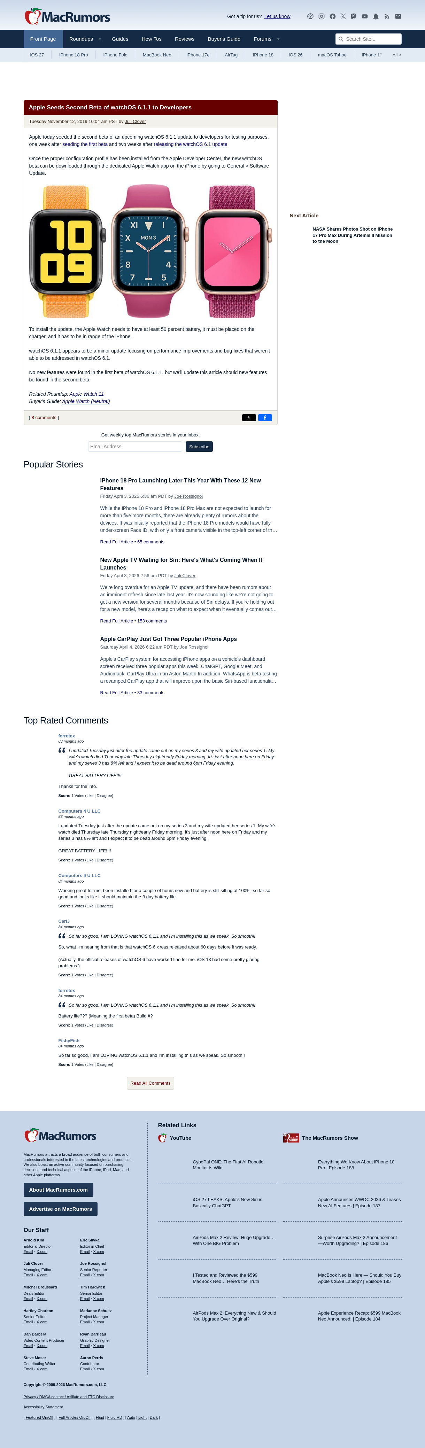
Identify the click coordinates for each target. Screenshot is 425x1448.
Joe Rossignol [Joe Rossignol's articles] (93, 1263)
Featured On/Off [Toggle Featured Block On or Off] (39, 1418)
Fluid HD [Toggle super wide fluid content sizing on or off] (114, 1418)
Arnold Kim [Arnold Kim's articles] (34, 1239)
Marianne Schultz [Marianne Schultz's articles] (95, 1310)
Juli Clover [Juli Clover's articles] (33, 1263)
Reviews (185, 39)
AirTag (231, 54)
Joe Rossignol (188, 496)
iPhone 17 (372, 54)
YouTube (181, 1137)
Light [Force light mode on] (142, 1418)
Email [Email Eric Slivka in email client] (85, 1250)
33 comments (150, 692)
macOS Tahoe (332, 54)
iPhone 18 (263, 54)
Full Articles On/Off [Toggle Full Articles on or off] (75, 1418)
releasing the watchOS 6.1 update (190, 144)
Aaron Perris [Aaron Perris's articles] (91, 1357)
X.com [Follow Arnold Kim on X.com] (42, 1250)
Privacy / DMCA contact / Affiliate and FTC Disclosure (69, 1397)
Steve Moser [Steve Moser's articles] (35, 1357)
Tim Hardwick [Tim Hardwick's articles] (92, 1286)
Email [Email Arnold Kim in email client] (28, 1250)
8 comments (44, 417)
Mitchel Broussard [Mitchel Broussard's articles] (40, 1286)
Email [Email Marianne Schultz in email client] (85, 1321)
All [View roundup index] (397, 54)
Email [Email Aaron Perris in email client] (85, 1368)
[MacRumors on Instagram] (321, 16)
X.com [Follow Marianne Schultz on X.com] (98, 1321)
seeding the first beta (85, 144)
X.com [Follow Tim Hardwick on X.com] (98, 1297)
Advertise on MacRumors (60, 1208)
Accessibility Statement (43, 1407)
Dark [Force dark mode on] (154, 1418)
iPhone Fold (115, 54)
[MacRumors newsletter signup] (398, 16)
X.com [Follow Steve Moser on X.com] (42, 1368)
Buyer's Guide (224, 39)
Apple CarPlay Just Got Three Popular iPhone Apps (172, 639)
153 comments (152, 621)
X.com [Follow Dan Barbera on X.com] (42, 1344)
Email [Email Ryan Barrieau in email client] (85, 1344)
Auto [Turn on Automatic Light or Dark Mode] (131, 1418)
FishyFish (69, 1040)
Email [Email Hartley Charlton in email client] (28, 1321)
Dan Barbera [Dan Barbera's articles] (35, 1333)
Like (89, 795)
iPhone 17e (198, 54)
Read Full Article (116, 541)
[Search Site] (368, 39)
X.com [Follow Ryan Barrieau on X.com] (98, 1344)
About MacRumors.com (58, 1189)
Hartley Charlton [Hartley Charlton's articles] (39, 1310)
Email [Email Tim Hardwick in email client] (85, 1297)
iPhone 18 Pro (73, 54)
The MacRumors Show (330, 1137)
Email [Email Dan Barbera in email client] (28, 1344)
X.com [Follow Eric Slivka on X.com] (98, 1250)
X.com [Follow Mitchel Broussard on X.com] (42, 1297)
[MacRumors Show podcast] (310, 16)
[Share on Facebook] (265, 417)
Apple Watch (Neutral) (86, 401)
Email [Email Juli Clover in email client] (28, 1274)
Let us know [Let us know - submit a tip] (277, 16)
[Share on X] (249, 417)
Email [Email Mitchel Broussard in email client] (28, 1297)
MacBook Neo (157, 54)
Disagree (104, 795)
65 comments (150, 541)
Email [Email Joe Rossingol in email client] (85, 1274)
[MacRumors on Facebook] (332, 16)
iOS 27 (37, 54)
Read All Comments (151, 1083)
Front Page (43, 39)
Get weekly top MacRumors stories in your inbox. (150, 435)
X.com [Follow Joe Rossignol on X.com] (98, 1274)
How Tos (152, 39)
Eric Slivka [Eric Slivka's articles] (90, 1239)
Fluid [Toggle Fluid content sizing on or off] (100, 1418)
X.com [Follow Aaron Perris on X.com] (98, 1368)
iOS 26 (296, 54)
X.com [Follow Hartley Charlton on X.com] (42, 1321)
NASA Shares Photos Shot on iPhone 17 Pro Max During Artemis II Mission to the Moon (353, 235)
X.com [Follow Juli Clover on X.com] (42, 1274)
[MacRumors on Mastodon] (353, 16)
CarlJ (64, 921)
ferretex (67, 735)
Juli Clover (135, 121)
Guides (120, 39)
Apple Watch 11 (87, 394)
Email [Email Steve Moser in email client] (28, 1368)
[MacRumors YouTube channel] (364, 16)
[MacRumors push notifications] (375, 16)
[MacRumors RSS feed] (387, 16)
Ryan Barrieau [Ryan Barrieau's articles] (93, 1333)
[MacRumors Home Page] (67, 16)
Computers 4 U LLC (80, 811)
